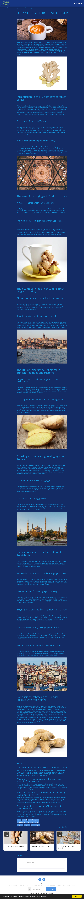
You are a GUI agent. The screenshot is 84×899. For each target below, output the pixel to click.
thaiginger (19, 825)
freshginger (30, 822)
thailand (25, 820)
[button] (76, 3)
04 (33, 834)
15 (6, 834)
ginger (36, 822)
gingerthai (26, 825)
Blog (16, 8)
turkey (19, 820)
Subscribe (51, 889)
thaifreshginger (21, 822)
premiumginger (35, 825)
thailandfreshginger (33, 820)
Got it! (76, 896)
